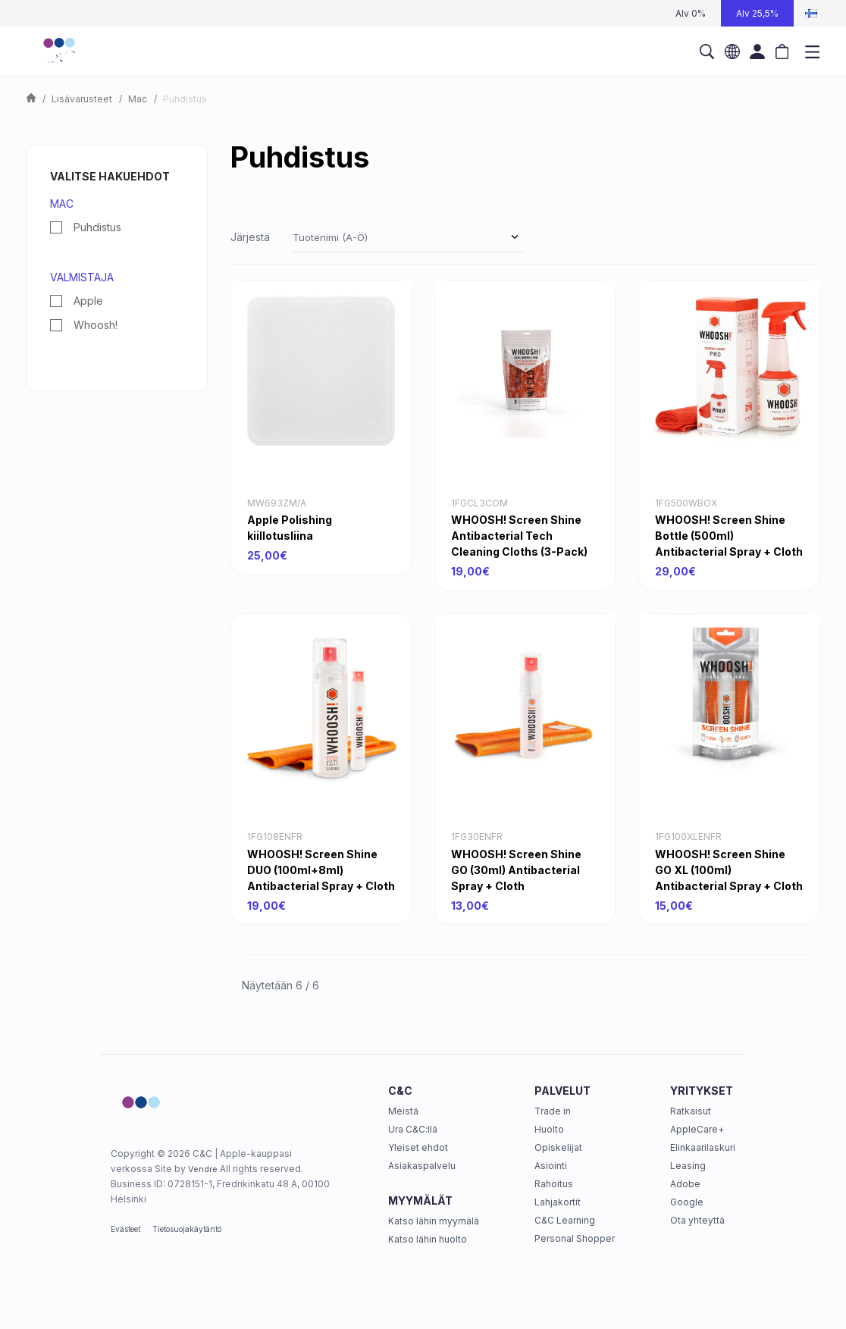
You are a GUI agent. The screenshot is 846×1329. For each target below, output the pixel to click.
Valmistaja (82, 277)
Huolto (549, 1129)
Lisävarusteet (82, 99)
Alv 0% (690, 13)
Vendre (203, 1169)
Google (686, 1202)
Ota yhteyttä (697, 1220)
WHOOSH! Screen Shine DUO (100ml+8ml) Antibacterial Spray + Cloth (321, 870)
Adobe (685, 1184)
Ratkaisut (690, 1111)
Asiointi (550, 1165)
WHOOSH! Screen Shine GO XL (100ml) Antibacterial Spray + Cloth (729, 870)
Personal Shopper (574, 1238)
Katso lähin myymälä (433, 1221)
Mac (137, 99)
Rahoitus (553, 1184)
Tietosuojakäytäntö (186, 1228)
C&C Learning (564, 1220)
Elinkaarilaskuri (702, 1147)
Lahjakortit (557, 1202)
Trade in (552, 1111)
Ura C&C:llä (412, 1129)
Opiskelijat (558, 1147)
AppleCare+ (697, 1129)
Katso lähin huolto (427, 1239)
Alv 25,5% (757, 13)
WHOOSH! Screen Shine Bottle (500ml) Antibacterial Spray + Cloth (729, 535)
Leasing (688, 1165)
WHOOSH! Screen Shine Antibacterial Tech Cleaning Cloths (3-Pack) (519, 535)
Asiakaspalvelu (422, 1165)
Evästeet (125, 1228)
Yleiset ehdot (418, 1147)
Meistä (403, 1111)
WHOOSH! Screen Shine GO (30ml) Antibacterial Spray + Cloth (516, 870)
